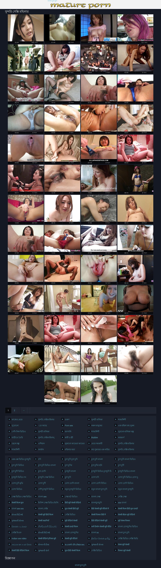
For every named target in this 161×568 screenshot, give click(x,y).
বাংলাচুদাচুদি (96, 502)
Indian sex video (19, 538)
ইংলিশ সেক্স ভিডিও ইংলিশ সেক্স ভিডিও (47, 502)
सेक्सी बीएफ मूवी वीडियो (126, 514)
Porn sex (69, 425)
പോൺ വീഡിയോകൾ (74, 544)
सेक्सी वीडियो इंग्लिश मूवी (47, 538)
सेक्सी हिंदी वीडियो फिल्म (20, 550)
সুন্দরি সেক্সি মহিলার (46, 419)
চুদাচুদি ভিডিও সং (19, 477)
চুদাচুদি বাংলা (70, 471)
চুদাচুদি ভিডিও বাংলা (126, 471)
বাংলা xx (95, 532)
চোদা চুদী (42, 483)
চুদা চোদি (42, 471)
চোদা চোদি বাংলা (72, 483)
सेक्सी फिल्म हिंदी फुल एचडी (127, 508)
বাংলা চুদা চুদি (52, 1)
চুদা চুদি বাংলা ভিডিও (127, 459)
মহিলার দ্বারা (70, 449)
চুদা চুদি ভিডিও (18, 465)
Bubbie (94, 437)
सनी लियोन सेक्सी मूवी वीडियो (100, 526)
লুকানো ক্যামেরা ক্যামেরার (74, 443)
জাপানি (68, 431)
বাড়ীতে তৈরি (17, 437)
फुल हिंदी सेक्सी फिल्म (72, 550)
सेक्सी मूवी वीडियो (71, 538)
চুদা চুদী (121, 465)
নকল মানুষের (96, 425)
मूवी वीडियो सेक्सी (71, 520)
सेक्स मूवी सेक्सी (123, 544)
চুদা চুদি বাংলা (97, 459)
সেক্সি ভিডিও (70, 514)
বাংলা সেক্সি (43, 508)
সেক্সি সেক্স (122, 496)
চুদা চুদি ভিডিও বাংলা (47, 465)
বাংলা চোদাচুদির (71, 532)
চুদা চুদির (68, 465)
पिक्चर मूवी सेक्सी (124, 550)
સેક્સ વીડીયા (43, 544)
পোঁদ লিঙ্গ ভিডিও (19, 431)
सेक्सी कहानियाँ (43, 520)
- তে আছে (42, 425)
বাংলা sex (42, 496)
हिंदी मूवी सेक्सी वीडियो (73, 502)
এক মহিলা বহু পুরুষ (126, 425)
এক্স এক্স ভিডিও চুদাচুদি (21, 459)
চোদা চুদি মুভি (17, 483)
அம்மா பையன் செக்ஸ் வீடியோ (21, 544)
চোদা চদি (95, 477)
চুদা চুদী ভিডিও (18, 471)
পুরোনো (15, 425)
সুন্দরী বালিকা (97, 419)
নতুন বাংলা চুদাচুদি (125, 489)
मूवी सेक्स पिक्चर (124, 520)
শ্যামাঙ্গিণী (122, 419)
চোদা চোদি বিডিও (98, 483)
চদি (39, 459)
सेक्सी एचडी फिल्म (71, 526)
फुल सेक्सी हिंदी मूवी (72, 508)
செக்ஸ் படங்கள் (19, 526)
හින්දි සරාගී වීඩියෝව (47, 526)
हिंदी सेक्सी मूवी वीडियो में (100, 508)
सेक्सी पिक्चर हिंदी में (98, 514)
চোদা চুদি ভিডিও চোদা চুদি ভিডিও (127, 477)
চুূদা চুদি (68, 477)
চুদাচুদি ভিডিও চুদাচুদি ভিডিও (100, 471)
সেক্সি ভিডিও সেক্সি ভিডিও (127, 538)
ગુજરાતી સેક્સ (18, 520)
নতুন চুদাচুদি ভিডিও (73, 489)
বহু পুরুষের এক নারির (100, 449)
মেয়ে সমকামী (96, 443)
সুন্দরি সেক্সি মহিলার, (46, 437)
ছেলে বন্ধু (15, 443)
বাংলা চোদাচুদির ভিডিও (127, 526)
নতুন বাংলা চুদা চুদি (99, 489)
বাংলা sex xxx (18, 508)
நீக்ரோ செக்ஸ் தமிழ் (100, 538)
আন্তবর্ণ (121, 437)
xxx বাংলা (122, 502)
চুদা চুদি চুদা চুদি (71, 459)
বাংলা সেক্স (95, 496)
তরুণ (67, 419)
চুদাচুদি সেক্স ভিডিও (46, 477)
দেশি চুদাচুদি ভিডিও (46, 489)
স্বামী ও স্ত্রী (69, 437)
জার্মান (41, 449)
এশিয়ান (41, 443)
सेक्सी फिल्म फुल (18, 502)
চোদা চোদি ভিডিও (125, 483)
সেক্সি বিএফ (16, 532)
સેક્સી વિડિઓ (44, 532)
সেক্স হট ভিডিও (71, 496)
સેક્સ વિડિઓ (17, 514)
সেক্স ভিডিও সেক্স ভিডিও (21, 496)
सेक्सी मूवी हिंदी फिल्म (45, 514)
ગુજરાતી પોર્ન (43, 550)
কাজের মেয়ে (17, 419)
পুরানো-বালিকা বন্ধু (126, 431)
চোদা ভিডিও (17, 489)
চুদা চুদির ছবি (96, 465)
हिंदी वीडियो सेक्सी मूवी (99, 520)
